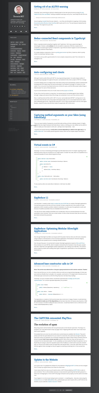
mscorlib (12, 59)
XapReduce (19, 72)
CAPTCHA (24, 44)
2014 (11, 113)
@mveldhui (51, 379)
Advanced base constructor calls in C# (53, 263)
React (23, 59)
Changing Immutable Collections (18, 93)
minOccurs (19, 57)
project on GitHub (68, 90)
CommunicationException (16, 48)
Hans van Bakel (46, 14)
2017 (11, 109)
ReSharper (17, 61)
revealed (44, 21)
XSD (24, 72)
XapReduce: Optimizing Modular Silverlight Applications (56, 229)
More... (35, 27)
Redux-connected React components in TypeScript (59, 38)
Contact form (37, 379)
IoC (11, 57)
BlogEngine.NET (14, 44)
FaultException (14, 55)
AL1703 (21, 42)
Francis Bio (15, 130)
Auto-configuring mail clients (49, 71)
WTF (12, 72)
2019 (18, 106)
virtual (22, 68)
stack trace (13, 66)
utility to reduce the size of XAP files (59, 203)
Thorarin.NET (18, 11)
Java (14, 57)
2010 (11, 118)
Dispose (19, 51)
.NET (52, 9)
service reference (14, 63)
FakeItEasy (18, 53)
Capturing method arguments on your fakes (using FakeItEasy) (60, 116)
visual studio (13, 70)
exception (12, 53)
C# (19, 44)
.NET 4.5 (12, 42)
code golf (13, 46)
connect (38, 49)
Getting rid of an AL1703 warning (51, 6)
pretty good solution (61, 52)
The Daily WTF (14, 95)
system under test (38, 131)
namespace (18, 59)
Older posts (69, 389)
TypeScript (19, 66)
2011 (11, 116)
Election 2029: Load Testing (17, 90)
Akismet (77, 333)
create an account (52, 381)
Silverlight (22, 63)
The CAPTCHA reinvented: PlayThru (52, 317)
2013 (11, 115)
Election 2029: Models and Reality (18, 92)
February (13, 107)
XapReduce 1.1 (41, 197)
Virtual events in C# (44, 144)
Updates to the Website (46, 359)
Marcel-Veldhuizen (46, 9)
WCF (19, 70)
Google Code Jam (22, 55)
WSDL (22, 70)
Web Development (52, 40)
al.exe (17, 42)
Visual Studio (56, 9)
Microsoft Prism (80, 242)
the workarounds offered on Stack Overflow (45, 23)
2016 (11, 111)
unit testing (13, 68)
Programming (52, 74)
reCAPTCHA (76, 369)
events (23, 51)
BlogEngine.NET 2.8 (71, 365)
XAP (15, 72)
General (50, 361)
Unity (18, 68)
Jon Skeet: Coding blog (16, 89)
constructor (13, 51)
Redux (12, 61)
